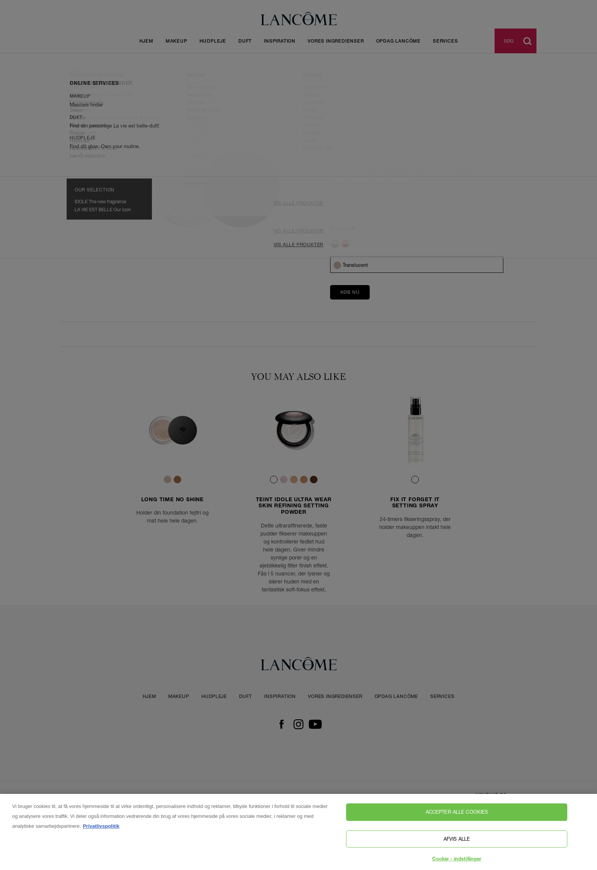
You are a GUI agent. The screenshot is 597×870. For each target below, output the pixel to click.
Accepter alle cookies (457, 829)
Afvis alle (457, 855)
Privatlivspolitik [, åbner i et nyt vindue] (101, 843)
